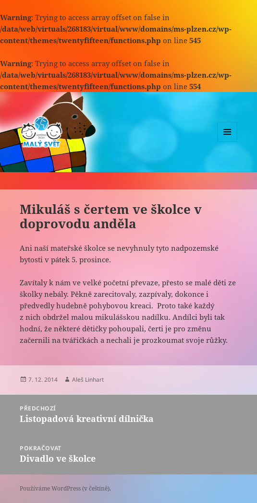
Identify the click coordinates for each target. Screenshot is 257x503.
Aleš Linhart (88, 379)
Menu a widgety (227, 141)
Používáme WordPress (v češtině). (65, 488)
